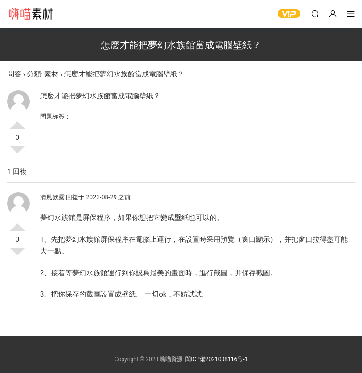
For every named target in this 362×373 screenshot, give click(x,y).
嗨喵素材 (30, 14)
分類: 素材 (42, 74)
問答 (14, 74)
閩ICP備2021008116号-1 (216, 359)
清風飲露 (52, 197)
